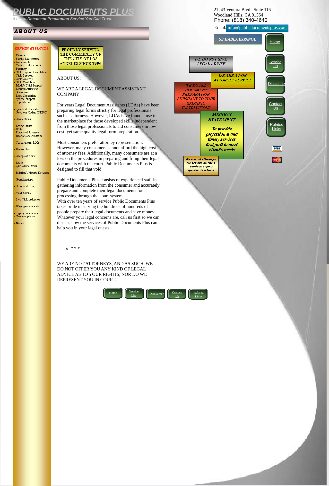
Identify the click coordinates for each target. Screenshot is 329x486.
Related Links (276, 126)
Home (275, 42)
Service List (275, 64)
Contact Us (275, 106)
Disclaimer (277, 84)
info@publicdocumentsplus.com (257, 27)
